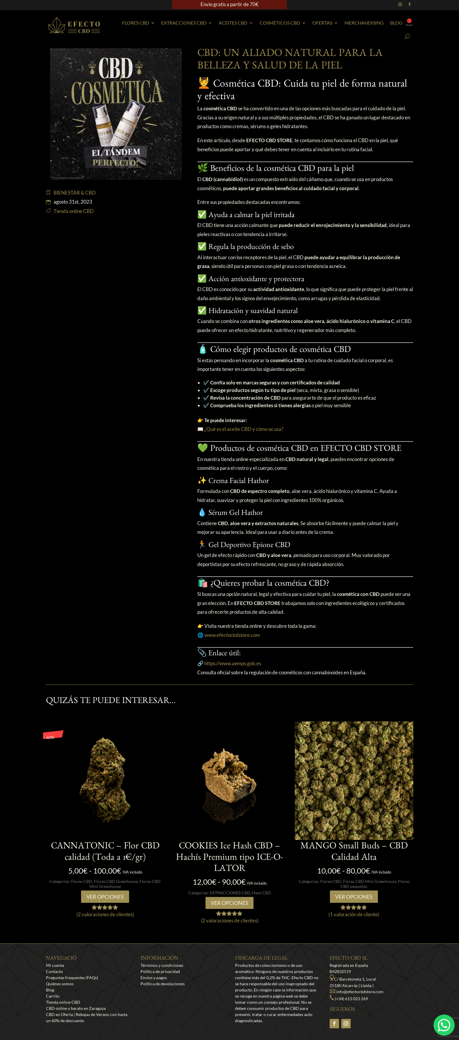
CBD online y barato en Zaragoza (76, 1008)
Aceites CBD (233, 22)
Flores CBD (135, 22)
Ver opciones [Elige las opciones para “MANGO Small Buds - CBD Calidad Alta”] (354, 896)
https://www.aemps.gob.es (232, 663)
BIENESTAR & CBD (75, 193)
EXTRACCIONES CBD (183, 22)
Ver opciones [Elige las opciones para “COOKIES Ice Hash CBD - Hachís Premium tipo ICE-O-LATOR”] (229, 903)
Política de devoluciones (163, 983)
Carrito (52, 995)
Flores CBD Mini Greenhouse (369, 881)
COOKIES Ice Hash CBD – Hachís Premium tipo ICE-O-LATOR (229, 858)
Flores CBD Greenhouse (116, 881)
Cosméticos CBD (280, 22)
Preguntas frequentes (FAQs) (72, 977)
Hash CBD (261, 892)
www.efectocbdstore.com (232, 635)
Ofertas (322, 22)
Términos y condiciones (162, 965)
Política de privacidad (160, 971)
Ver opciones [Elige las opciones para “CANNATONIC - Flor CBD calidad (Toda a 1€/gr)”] (105, 896)
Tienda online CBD (74, 211)
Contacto (54, 971)
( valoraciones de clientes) (105, 914)
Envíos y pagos (154, 977)
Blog (396, 22)
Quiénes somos (59, 983)
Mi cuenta (55, 965)
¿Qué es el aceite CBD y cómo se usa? (243, 429)
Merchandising (364, 22)
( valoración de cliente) (353, 914)
